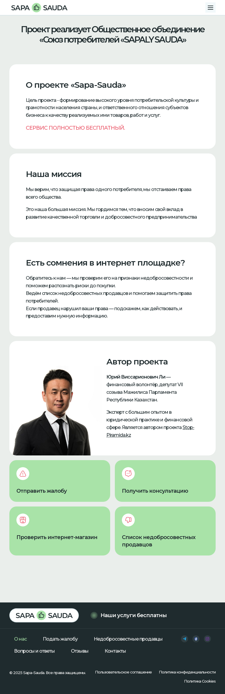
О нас (20, 639)
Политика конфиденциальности (187, 672)
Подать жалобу (60, 639)
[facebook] (196, 638)
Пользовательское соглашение (123, 672)
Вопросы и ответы (34, 651)
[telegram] (184, 638)
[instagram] (207, 638)
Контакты (115, 651)
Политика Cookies (200, 681)
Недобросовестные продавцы (128, 639)
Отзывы (79, 651)
